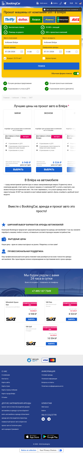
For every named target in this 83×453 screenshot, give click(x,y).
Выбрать (18, 169)
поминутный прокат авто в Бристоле (14, 422)
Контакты (5, 379)
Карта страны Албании (9, 390)
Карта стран (6, 386)
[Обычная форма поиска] (75, 73)
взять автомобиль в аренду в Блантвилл (15, 414)
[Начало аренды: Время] (33, 51)
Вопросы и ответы (48, 382)
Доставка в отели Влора (12, 137)
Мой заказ (41, 3)
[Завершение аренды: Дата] (53, 51)
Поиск (41, 66)
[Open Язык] (76, 3)
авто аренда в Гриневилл (10, 429)
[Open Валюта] (71, 3)
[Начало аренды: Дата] (14, 51)
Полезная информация (49, 379)
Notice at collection (28, 450)
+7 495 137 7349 (41, 291)
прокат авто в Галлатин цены (12, 425)
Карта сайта (6, 382)
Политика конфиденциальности (52, 386)
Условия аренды (47, 375)
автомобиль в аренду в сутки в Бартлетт (15, 410)
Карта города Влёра (8, 393)
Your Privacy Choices (48, 450)
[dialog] (79, 449)
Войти (54, 3)
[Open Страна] (80, 3)
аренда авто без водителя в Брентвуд (14, 418)
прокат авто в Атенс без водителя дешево (16, 407)
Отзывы (4, 397)
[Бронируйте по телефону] (61, 3)
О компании (6, 375)
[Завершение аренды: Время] (71, 51)
